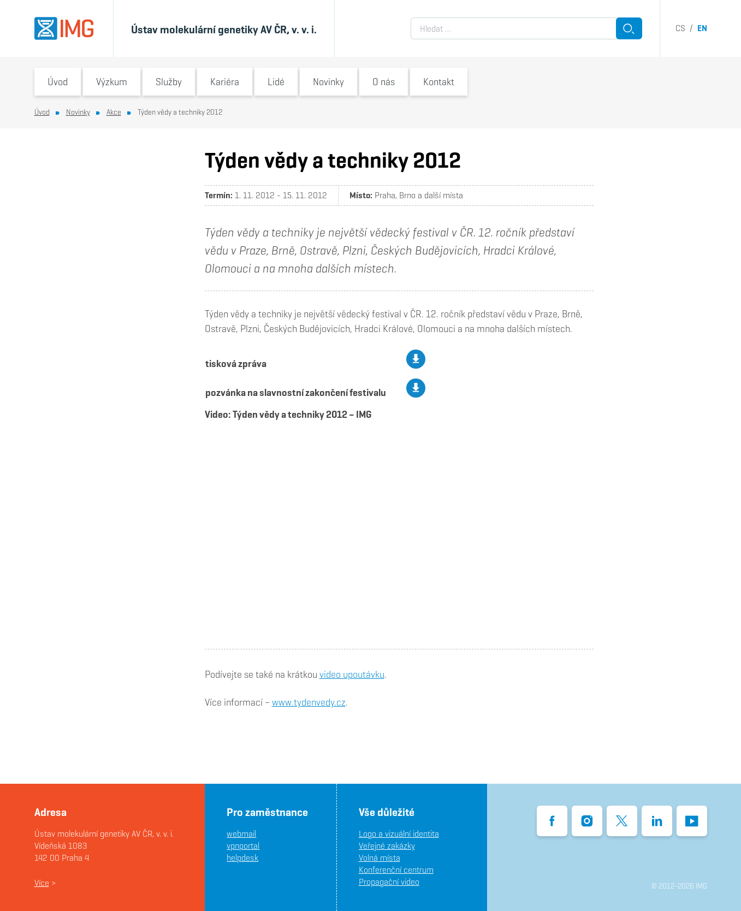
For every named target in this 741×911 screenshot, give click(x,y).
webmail (241, 833)
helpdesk (242, 857)
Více (41, 883)
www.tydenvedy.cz (309, 702)
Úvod (58, 81)
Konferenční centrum (396, 869)
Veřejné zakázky (387, 845)
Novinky (328, 81)
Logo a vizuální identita (399, 833)
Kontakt (438, 81)
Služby (169, 81)
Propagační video (389, 882)
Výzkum (111, 81)
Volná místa (379, 857)
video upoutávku (351, 674)
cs (680, 28)
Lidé (276, 81)
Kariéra (224, 81)
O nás (383, 81)
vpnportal (243, 845)
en (702, 28)
